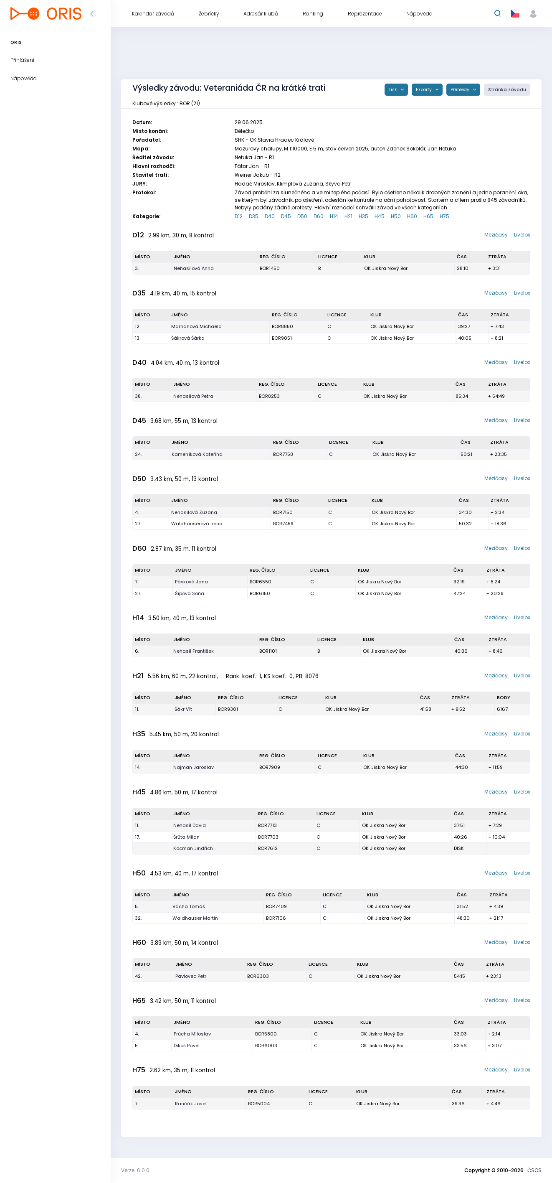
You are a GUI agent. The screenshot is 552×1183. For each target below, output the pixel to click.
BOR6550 (260, 581)
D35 (253, 216)
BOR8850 (282, 326)
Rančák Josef (191, 1103)
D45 (286, 216)
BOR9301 (228, 709)
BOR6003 (266, 1045)
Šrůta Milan (186, 837)
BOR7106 (276, 918)
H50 (396, 216)
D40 (270, 216)
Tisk (393, 89)
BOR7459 (283, 523)
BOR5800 (266, 1033)
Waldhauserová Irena (197, 523)
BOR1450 (270, 268)
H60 (412, 216)
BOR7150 (283, 512)
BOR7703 (268, 837)
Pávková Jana (191, 581)
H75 (444, 216)
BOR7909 (269, 767)
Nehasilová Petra (193, 396)
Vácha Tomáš (188, 906)
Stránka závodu (507, 89)
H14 (334, 216)
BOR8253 (269, 396)
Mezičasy (496, 234)
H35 (363, 216)
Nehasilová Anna (194, 268)
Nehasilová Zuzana (194, 512)
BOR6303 (258, 976)
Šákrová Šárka (188, 338)
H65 (428, 216)
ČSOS (534, 1170)
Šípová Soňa (189, 593)
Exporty (424, 89)
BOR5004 (259, 1103)
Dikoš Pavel (187, 1045)
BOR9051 (282, 338)
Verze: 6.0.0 (135, 1170)
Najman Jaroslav (193, 767)
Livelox (522, 234)
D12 (239, 216)
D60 (319, 216)
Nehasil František (193, 651)
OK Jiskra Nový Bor (386, 268)
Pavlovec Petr (190, 976)
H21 (348, 216)
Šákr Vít (183, 709)
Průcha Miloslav (192, 1033)
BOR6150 (260, 593)
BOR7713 (267, 825)
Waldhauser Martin (195, 918)
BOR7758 (283, 454)
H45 (380, 216)
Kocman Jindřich (193, 848)
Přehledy (461, 89)
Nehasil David (189, 825)
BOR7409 (276, 906)
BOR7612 (268, 848)
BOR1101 (268, 651)
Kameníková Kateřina (197, 454)
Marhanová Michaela (196, 326)
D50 (302, 216)
